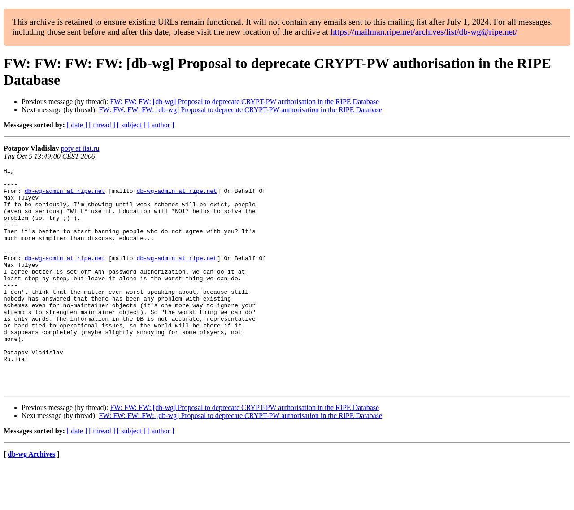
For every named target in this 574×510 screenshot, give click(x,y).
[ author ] (161, 125)
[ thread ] (102, 125)
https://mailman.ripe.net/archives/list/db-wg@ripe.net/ (423, 31)
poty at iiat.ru (80, 148)
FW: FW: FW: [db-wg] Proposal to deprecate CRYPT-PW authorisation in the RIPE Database (244, 101)
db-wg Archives (31, 498)
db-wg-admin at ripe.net (65, 196)
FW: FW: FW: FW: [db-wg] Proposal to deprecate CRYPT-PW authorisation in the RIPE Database (240, 109)
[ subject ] (131, 125)
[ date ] (77, 125)
